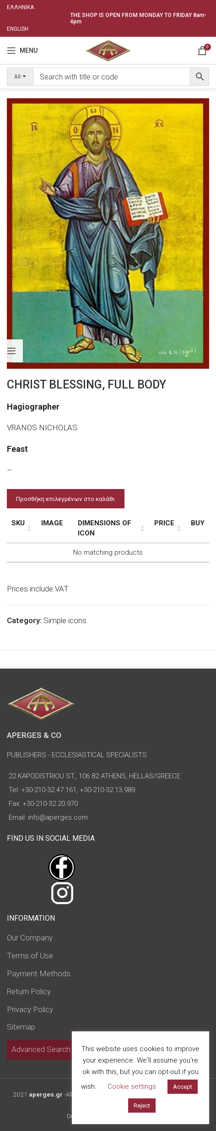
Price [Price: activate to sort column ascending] (164, 523)
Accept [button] (182, 1086)
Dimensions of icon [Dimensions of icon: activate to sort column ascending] (104, 528)
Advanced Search (40, 1049)
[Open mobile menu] (22, 50)
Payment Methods (38, 973)
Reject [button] (142, 1105)
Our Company (30, 937)
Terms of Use (30, 955)
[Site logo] (108, 49)
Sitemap (21, 1026)
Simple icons (64, 620)
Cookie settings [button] (132, 1086)
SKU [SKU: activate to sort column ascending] (18, 523)
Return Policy (29, 991)
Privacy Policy (30, 1009)
